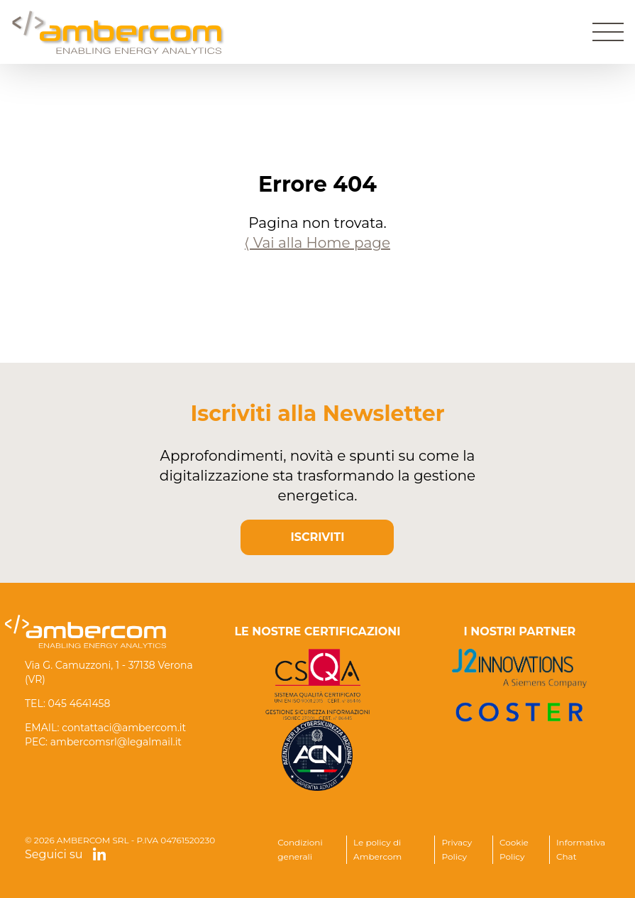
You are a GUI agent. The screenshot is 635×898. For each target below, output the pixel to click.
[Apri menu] (608, 32)
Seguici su (65, 854)
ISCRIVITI (318, 537)
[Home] (118, 32)
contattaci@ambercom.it (124, 727)
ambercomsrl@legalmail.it (116, 741)
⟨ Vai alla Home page (317, 242)
